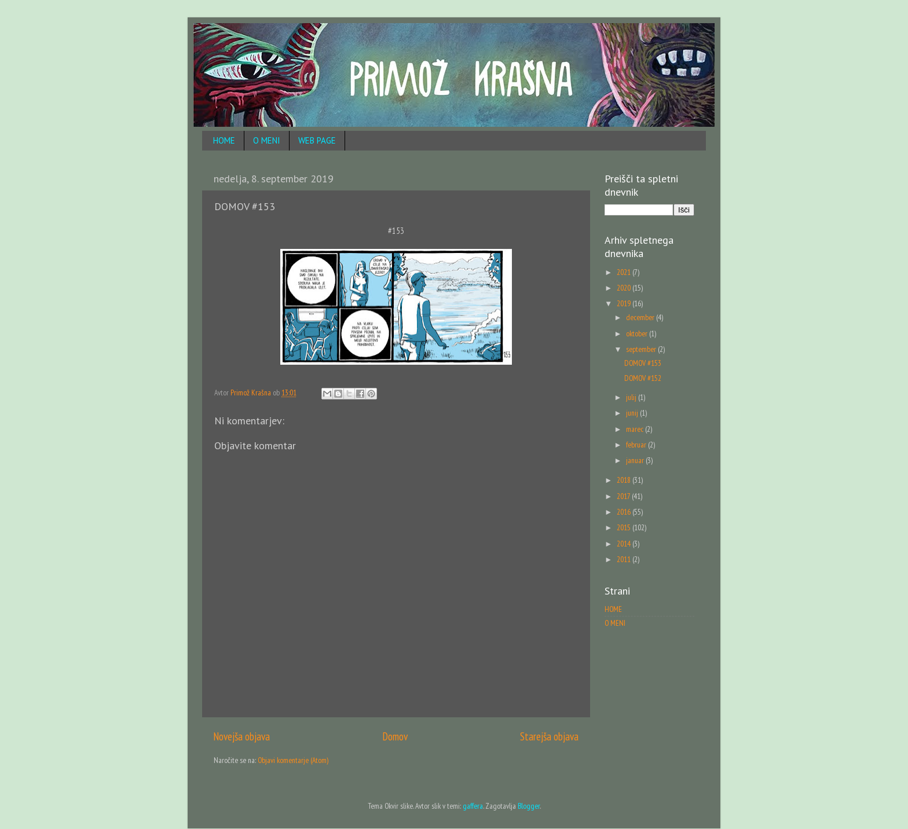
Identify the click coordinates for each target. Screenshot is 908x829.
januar (636, 460)
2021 (624, 272)
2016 (624, 512)
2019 (624, 303)
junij (633, 413)
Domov (395, 736)
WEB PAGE (317, 140)
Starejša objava (549, 736)
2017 (624, 496)
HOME (224, 140)
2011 (624, 559)
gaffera (473, 806)
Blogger (529, 806)
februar (637, 444)
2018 (624, 480)
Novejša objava (242, 736)
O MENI (266, 140)
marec (635, 429)
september (642, 349)
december (641, 317)
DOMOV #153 (642, 363)
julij (632, 397)
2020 (624, 288)
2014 (624, 543)
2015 (624, 527)
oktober (637, 333)
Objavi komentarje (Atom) (293, 760)
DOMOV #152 (642, 378)
